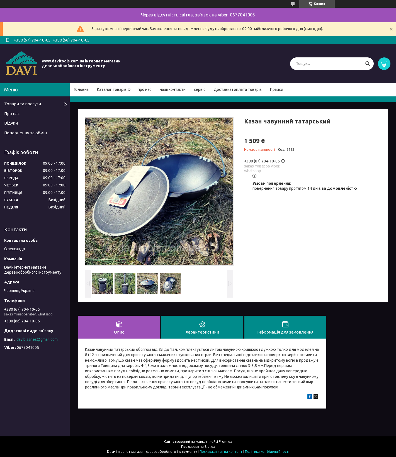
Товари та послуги (22, 103)
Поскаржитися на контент (221, 451)
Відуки (11, 123)
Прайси (276, 89)
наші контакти (173, 89)
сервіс (199, 89)
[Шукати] (367, 63)
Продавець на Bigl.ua (198, 446)
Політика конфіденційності (267, 451)
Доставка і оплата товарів (238, 89)
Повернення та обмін (25, 132)
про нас (144, 89)
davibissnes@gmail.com (37, 339)
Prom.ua (225, 441)
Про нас (12, 113)
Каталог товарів (112, 89)
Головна (81, 89)
